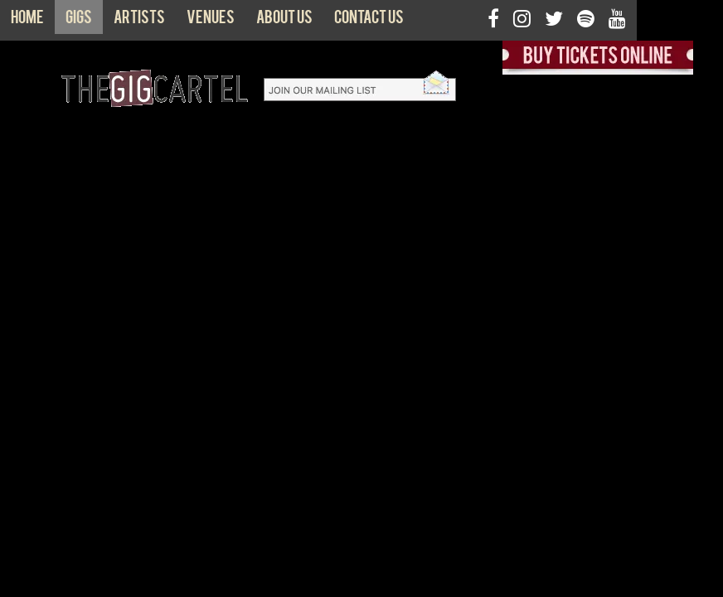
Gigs (79, 21)
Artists (139, 21)
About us (284, 21)
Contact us (369, 21)
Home (27, 21)
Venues (211, 21)
